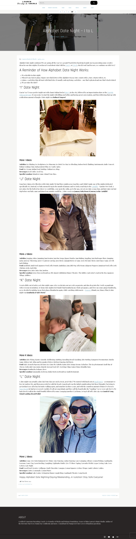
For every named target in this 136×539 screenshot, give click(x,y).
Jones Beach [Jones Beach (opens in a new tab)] (23, 389)
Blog (71, 8)
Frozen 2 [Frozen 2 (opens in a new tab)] (88, 290)
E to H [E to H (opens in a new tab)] (75, 65)
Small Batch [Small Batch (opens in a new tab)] (98, 382)
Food (64, 8)
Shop (92, 8)
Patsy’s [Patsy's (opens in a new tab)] (67, 92)
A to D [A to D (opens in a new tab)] (67, 65)
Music (78, 8)
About (85, 8)
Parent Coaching (53, 8)
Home (43, 8)
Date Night (27, 484)
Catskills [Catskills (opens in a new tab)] (95, 186)
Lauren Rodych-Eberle (29, 59)
